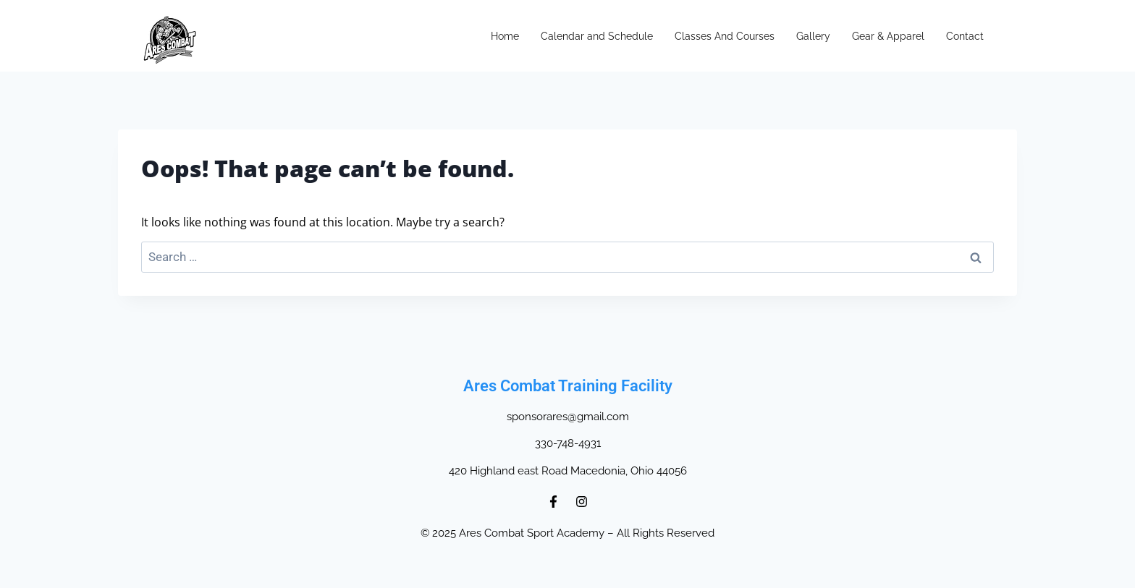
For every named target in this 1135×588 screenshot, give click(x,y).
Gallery (813, 36)
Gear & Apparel (888, 36)
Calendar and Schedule (597, 36)
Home (505, 36)
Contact (965, 36)
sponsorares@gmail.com (568, 416)
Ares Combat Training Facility (567, 386)
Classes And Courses (725, 36)
